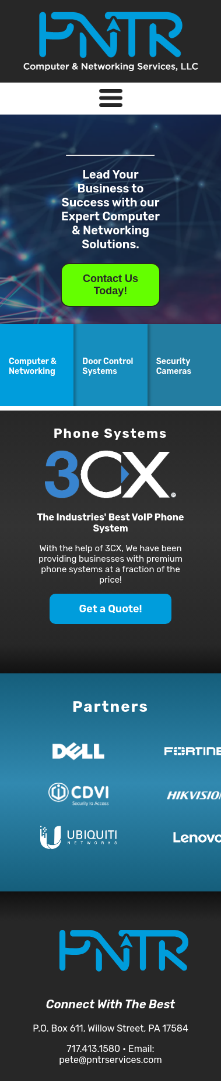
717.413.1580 (93, 1048)
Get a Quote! (110, 608)
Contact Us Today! (110, 285)
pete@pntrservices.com (110, 1059)
